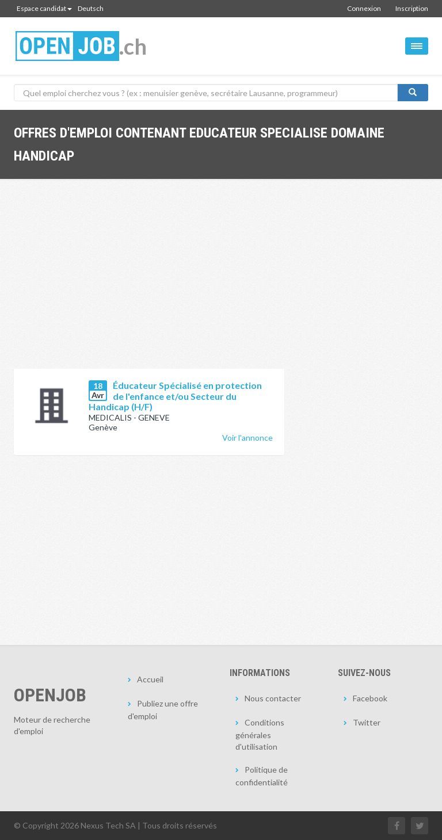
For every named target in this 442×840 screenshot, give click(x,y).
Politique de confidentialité (261, 776)
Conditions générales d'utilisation (259, 734)
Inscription (411, 8)
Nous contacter (273, 698)
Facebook (370, 698)
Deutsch (91, 8)
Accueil (150, 679)
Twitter (366, 722)
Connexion (364, 8)
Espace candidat (44, 8)
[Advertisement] (149, 282)
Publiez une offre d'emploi (163, 709)
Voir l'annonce (247, 437)
